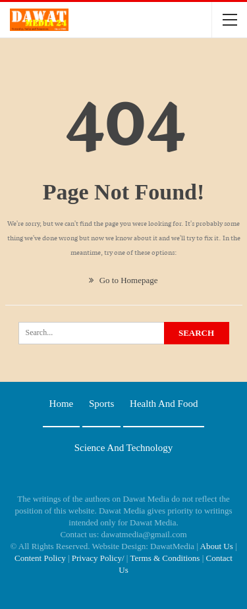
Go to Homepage (123, 280)
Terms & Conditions (165, 558)
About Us (216, 546)
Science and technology (123, 447)
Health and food (164, 403)
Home (61, 403)
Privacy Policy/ (98, 558)
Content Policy (40, 558)
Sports (101, 403)
